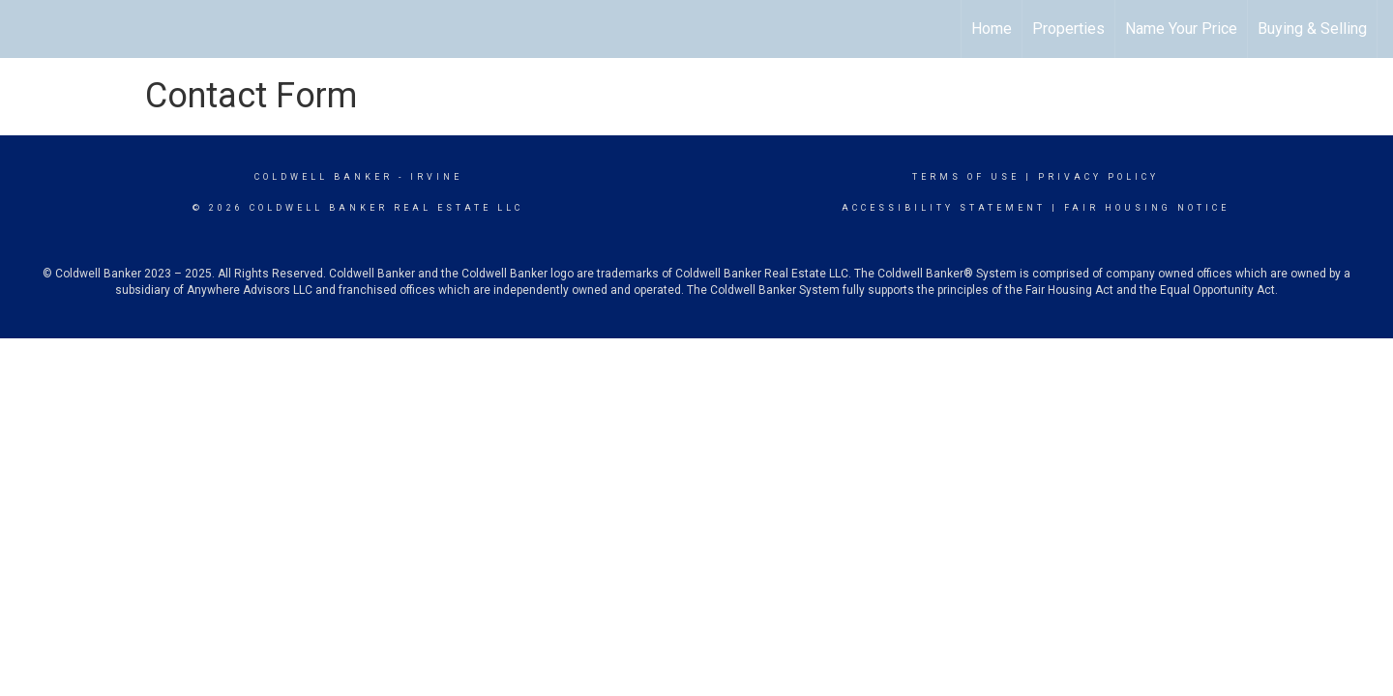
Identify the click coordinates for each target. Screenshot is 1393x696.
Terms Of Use (966, 177)
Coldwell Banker (323, 177)
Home (991, 28)
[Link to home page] (25, 29)
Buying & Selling (1312, 28)
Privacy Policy (1098, 177)
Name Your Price (1181, 28)
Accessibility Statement (944, 208)
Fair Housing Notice (1147, 208)
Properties (1068, 28)
